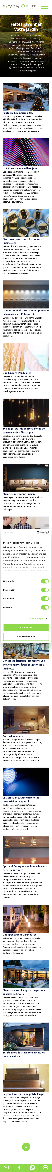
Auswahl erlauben (26, 636)
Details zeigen (36, 618)
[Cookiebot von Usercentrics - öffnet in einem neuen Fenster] (37, 533)
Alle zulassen (26, 627)
